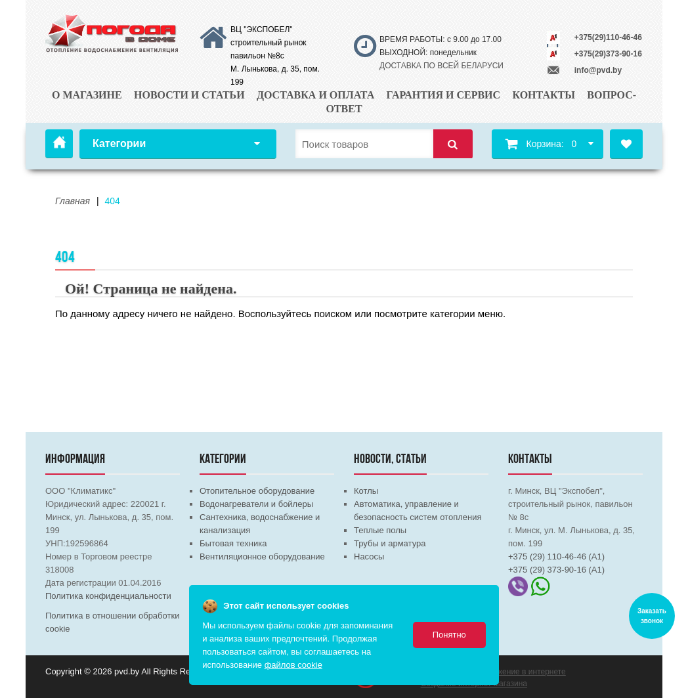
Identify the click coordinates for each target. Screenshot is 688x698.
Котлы (366, 491)
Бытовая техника (233, 543)
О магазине (87, 94)
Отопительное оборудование (257, 491)
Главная (59, 143)
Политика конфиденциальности (108, 596)
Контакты (543, 94)
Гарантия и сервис (444, 94)
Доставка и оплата (315, 94)
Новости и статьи (189, 94)
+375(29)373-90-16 (608, 53)
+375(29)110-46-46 (608, 37)
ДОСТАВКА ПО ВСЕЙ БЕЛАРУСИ (441, 65)
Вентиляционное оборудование (262, 556)
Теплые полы (380, 530)
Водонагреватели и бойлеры (256, 504)
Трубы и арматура (389, 543)
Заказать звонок (651, 615)
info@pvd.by (598, 70)
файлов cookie (293, 665)
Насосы (369, 556)
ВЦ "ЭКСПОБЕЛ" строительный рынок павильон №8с (268, 42)
